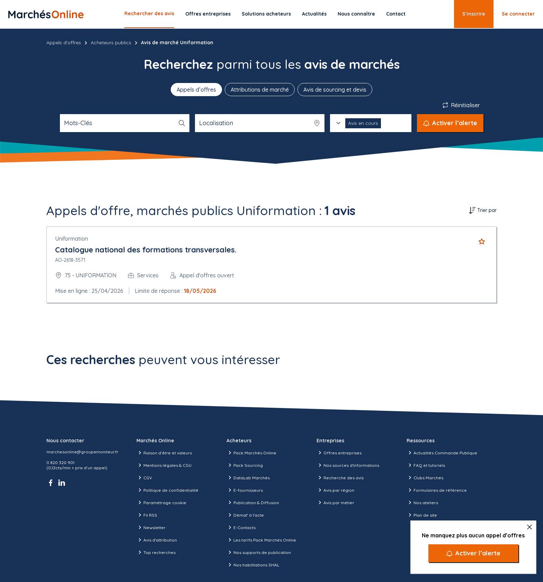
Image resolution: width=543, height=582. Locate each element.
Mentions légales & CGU (164, 465)
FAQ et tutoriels (426, 465)
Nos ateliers (422, 502)
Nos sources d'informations (348, 465)
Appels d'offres (63, 42)
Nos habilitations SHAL (252, 564)
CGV (144, 477)
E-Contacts (241, 527)
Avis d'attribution (156, 539)
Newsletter (151, 527)
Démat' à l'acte (245, 514)
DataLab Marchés (248, 477)
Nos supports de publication (258, 552)
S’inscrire (473, 14)
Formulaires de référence (437, 490)
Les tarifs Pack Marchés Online (261, 539)
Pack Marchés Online (251, 452)
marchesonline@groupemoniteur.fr (82, 451)
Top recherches (156, 552)
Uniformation (71, 238)
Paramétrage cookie (161, 502)
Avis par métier (335, 502)
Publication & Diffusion (252, 502)
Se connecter (518, 14)
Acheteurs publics (111, 42)
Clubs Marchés (425, 477)
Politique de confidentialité (167, 490)
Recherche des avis (340, 477)
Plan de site (422, 514)
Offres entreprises (208, 14)
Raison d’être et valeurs (164, 452)
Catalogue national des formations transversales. (146, 250)
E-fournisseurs (244, 490)
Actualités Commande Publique (442, 452)
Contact (396, 14)
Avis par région (335, 490)
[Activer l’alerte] (473, 553)
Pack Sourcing (244, 465)
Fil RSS (146, 514)
